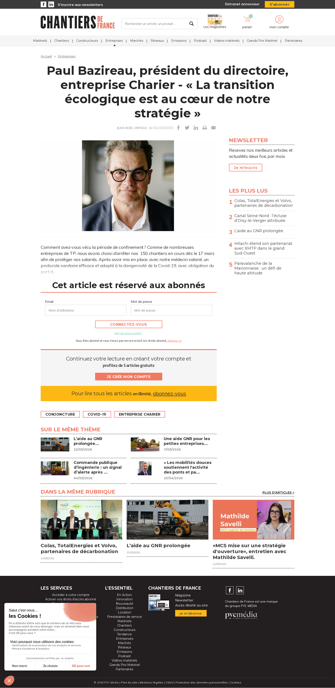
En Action (124, 595)
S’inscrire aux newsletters (80, 4)
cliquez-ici (174, 340)
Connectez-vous (128, 324)
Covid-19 (97, 414)
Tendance (124, 634)
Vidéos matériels (226, 41)
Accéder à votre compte (70, 595)
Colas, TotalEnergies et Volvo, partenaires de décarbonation (263, 203)
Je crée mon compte (128, 377)
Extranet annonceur (242, 4)
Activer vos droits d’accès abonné (70, 599)
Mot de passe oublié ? (129, 333)
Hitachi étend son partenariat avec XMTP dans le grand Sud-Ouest (263, 248)
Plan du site (129, 682)
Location (124, 613)
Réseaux (157, 41)
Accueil (46, 56)
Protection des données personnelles (202, 682)
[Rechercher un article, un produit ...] (159, 23)
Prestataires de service (124, 617)
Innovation (124, 599)
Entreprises (114, 41)
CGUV (169, 682)
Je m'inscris (245, 168)
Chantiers (61, 41)
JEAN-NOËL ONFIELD (132, 128)
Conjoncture (60, 414)
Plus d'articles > (278, 493)
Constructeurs (87, 41)
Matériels (40, 41)
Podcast (200, 41)
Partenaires (293, 41)
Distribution (124, 608)
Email (49, 301)
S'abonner (280, 4)
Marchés (136, 41)
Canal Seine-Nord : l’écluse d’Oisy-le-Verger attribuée (260, 218)
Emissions (179, 41)
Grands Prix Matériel (262, 41)
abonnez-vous (169, 393)
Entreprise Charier (140, 414)
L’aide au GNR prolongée (258, 230)
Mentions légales (151, 682)
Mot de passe (141, 301)
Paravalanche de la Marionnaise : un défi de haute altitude (257, 268)
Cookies (235, 682)
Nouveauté (124, 604)
